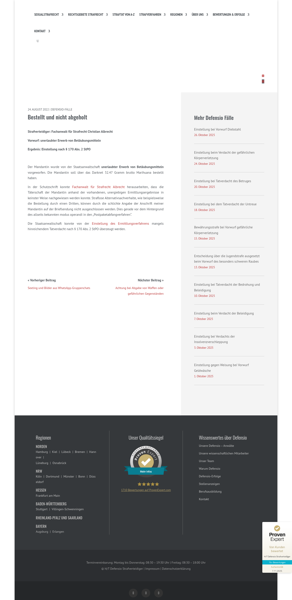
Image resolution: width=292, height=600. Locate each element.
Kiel (54, 452)
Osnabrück (59, 463)
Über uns (198, 14)
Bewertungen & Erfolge (229, 14)
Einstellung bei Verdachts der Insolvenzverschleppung (214, 339)
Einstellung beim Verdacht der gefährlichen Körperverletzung (224, 155)
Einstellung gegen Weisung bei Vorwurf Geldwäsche (221, 368)
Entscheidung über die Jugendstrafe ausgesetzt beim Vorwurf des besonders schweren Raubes (227, 259)
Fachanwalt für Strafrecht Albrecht (98, 187)
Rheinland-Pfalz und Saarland (59, 517)
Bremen (80, 452)
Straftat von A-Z (123, 14)
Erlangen (58, 532)
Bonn (81, 476)
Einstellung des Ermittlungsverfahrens (120, 223)
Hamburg (42, 452)
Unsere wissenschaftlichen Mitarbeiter (224, 453)
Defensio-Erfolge (210, 476)
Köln (39, 476)
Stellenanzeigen (209, 484)
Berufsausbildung (210, 491)
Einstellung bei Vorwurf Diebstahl (217, 129)
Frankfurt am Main (48, 496)
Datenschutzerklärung (176, 569)
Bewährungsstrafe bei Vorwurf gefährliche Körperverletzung (223, 230)
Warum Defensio (209, 469)
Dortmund (52, 476)
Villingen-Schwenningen (68, 509)
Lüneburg (42, 463)
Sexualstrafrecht (46, 14)
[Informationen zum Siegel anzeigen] (277, 568)
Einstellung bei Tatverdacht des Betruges (222, 181)
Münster (69, 476)
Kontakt (40, 31)
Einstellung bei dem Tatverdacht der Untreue (225, 204)
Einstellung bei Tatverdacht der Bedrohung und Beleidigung (227, 287)
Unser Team (206, 461)
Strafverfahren (150, 14)
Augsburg (42, 532)
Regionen (176, 14)
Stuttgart (41, 509)
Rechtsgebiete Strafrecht (85, 14)
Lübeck (66, 452)
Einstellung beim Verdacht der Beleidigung (224, 313)
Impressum (152, 569)
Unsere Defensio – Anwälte (216, 446)
